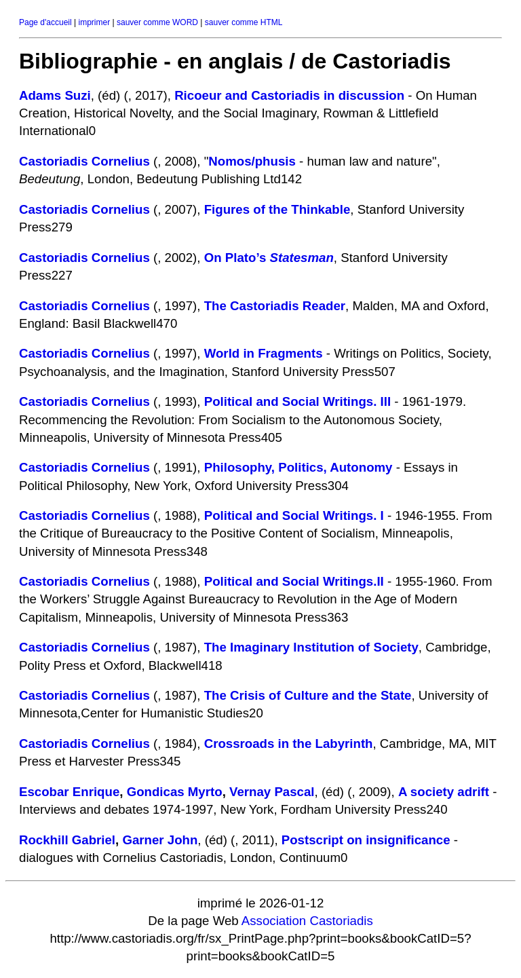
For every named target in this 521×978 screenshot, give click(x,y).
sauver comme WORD (157, 22)
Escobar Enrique (69, 792)
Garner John (159, 840)
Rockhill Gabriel (67, 840)
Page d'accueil (45, 22)
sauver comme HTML (244, 22)
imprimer (94, 22)
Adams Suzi (55, 95)
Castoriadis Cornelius (84, 161)
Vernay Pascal (272, 792)
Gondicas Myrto (175, 792)
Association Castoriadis (307, 921)
